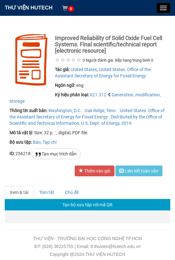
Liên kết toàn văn (139, 170)
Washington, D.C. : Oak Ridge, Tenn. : (83, 110)
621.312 (98, 94)
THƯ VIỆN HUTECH (29, 8)
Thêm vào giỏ (94, 170)
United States (84, 69)
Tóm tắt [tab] (46, 192)
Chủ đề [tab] (72, 192)
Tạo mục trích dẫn (56, 154)
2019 (126, 123)
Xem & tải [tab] (19, 192)
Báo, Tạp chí (44, 142)
